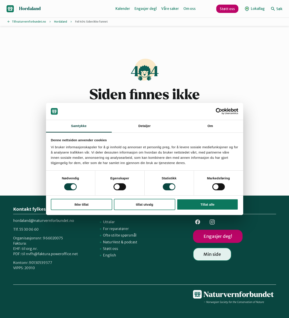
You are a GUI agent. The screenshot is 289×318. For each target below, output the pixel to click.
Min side (212, 254)
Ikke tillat (81, 204)
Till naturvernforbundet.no (29, 21)
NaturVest (111, 242)
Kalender (122, 8)
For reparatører (116, 228)
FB (198, 221)
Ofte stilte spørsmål (120, 235)
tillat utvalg (144, 204)
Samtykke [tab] (79, 126)
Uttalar (109, 222)
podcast (130, 242)
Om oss (189, 8)
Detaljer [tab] (144, 126)
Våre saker (170, 8)
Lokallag (255, 8)
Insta (212, 221)
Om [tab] (210, 126)
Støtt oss (227, 9)
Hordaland (30, 8)
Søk (276, 9)
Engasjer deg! (146, 8)
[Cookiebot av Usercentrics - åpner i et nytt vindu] (219, 111)
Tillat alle (207, 204)
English (109, 255)
